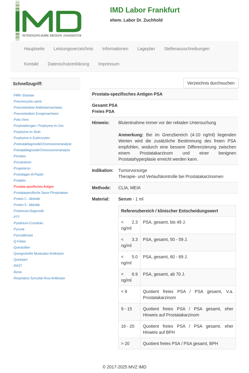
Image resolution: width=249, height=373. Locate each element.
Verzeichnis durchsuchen (211, 83)
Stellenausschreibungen (186, 48)
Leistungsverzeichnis (73, 48)
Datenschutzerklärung (68, 63)
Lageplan (146, 48)
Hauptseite (34, 48)
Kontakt (31, 63)
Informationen (115, 48)
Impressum (108, 63)
